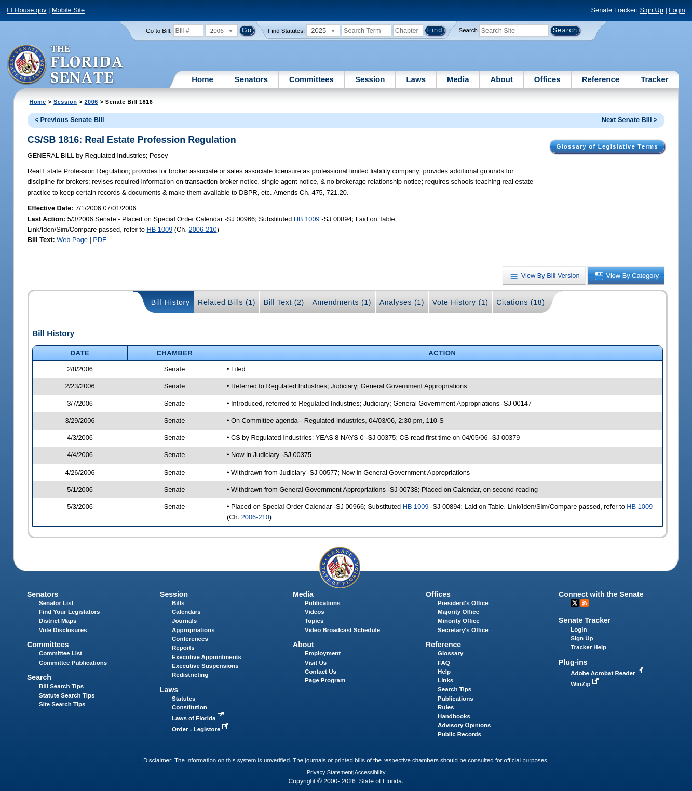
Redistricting (190, 675)
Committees (311, 79)
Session (370, 79)
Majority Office (458, 612)
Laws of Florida (199, 718)
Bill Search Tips (61, 686)
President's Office (463, 603)
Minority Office (459, 621)
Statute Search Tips (66, 695)
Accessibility (370, 772)
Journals (184, 621)
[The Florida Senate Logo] (65, 65)
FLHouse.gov (26, 10)
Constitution (189, 707)
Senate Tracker (584, 620)
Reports (183, 648)
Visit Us (316, 663)
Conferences (190, 639)
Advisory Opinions (464, 725)
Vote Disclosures (63, 630)
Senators (251, 79)
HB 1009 (307, 219)
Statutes (183, 698)
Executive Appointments (206, 657)
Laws (416, 79)
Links (445, 680)
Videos (314, 612)
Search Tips (454, 689)
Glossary (450, 653)
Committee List (60, 653)
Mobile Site (68, 10)
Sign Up (651, 10)
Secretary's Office (463, 630)
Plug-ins (573, 662)
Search (468, 30)
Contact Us (320, 671)
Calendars (186, 612)
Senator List (56, 603)
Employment (323, 653)
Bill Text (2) (284, 302)
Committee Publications (73, 663)
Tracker (654, 79)
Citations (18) (520, 302)
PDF (99, 240)
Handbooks (454, 716)
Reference (601, 79)
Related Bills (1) (226, 302)
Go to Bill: (159, 31)
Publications (322, 603)
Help (444, 671)
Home (202, 79)
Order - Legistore (201, 729)
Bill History (170, 302)
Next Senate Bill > (630, 120)
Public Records (459, 734)
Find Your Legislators (69, 612)
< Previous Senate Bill (69, 120)
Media (458, 79)
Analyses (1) (402, 302)
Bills (178, 603)
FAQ (444, 663)
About (501, 79)
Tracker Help (588, 647)
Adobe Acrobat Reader (608, 673)
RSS (584, 603)
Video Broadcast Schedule (342, 630)
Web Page (72, 240)
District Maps (57, 621)
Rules (446, 707)
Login (677, 10)
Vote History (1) (460, 302)
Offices (547, 79)
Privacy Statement (330, 772)
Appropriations (193, 630)
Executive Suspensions (205, 666)
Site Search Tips (62, 704)
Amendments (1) (341, 302)
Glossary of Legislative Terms (607, 146)
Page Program (325, 680)
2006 (91, 102)
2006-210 (203, 229)
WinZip (585, 684)
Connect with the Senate (601, 594)
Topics (314, 621)
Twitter (575, 603)
